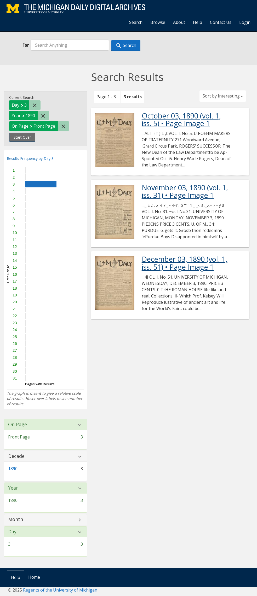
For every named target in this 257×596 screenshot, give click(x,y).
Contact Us (220, 22)
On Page (17, 424)
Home (34, 577)
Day (12, 531)
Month (15, 519)
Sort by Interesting (223, 96)
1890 (13, 469)
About (179, 22)
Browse (157, 22)
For (25, 45)
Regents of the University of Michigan (60, 590)
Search (135, 22)
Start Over (22, 137)
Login (244, 22)
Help (197, 22)
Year (13, 488)
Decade (16, 456)
